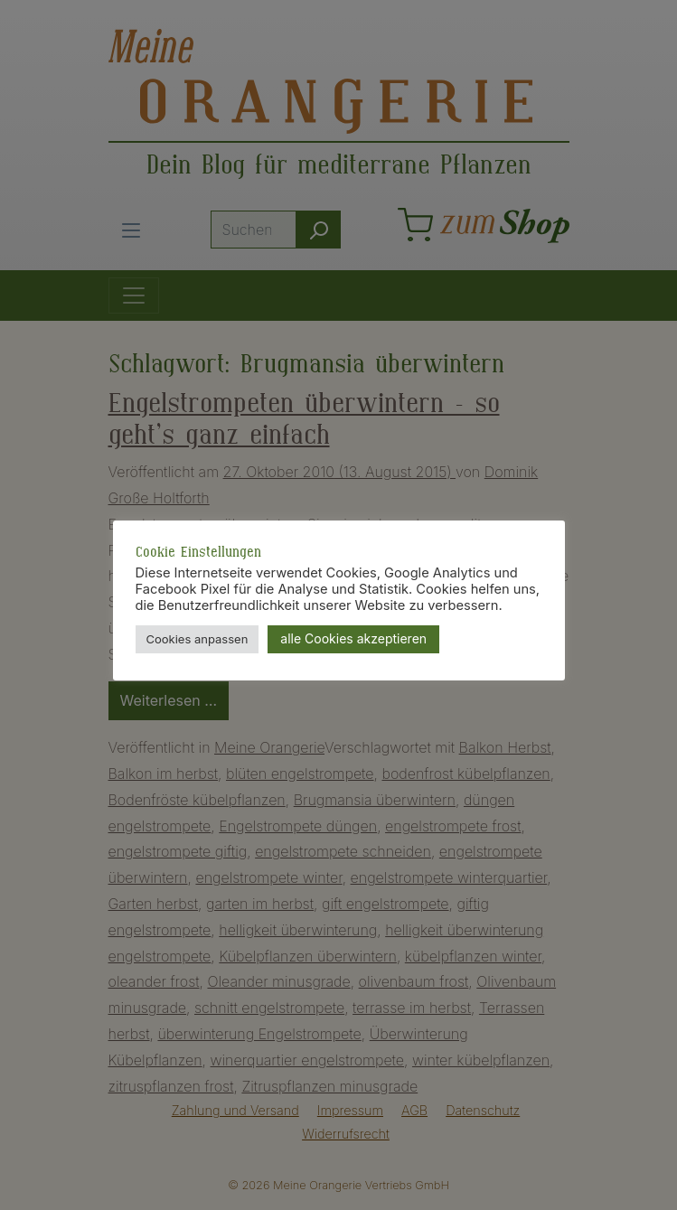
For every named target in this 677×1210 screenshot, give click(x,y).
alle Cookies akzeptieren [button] (353, 638)
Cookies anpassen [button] (197, 639)
